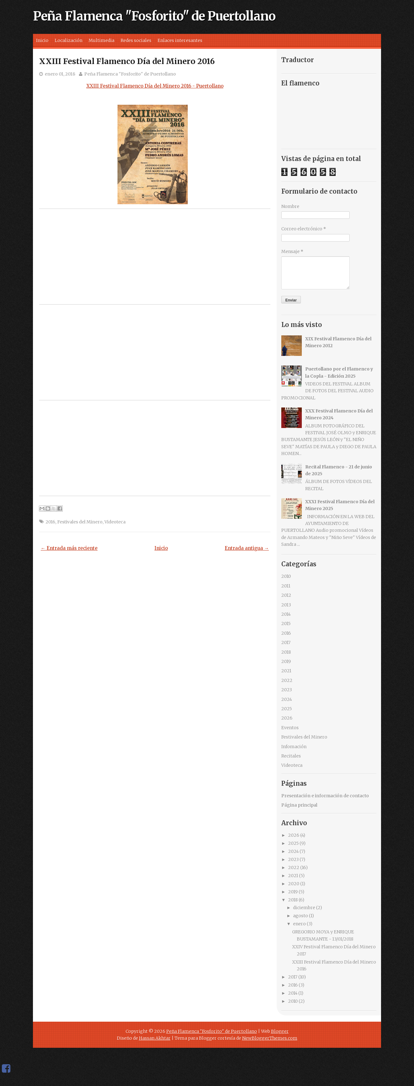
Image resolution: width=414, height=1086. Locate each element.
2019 (286, 661)
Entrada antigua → (247, 548)
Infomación (293, 746)
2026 (286, 718)
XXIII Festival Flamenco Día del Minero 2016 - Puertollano (154, 86)
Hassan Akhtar (155, 1038)
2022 (286, 680)
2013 (286, 605)
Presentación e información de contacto (325, 795)
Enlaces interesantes (180, 40)
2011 (285, 586)
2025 (286, 708)
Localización (68, 40)
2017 (286, 642)
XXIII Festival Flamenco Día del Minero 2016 (127, 61)
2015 (286, 623)
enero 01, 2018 (60, 74)
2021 (286, 671)
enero (299, 924)
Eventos (290, 727)
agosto (300, 915)
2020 (293, 883)
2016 (50, 522)
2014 (286, 614)
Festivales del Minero (80, 522)
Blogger (280, 1031)
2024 (286, 699)
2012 (286, 595)
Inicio (42, 40)
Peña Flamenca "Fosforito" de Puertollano (154, 16)
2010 (286, 576)
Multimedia (101, 40)
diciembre (304, 907)
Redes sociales (136, 40)
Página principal (299, 805)
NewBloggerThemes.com (269, 1038)
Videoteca (115, 522)
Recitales (291, 756)
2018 (286, 652)
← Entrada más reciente (69, 548)
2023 (286, 690)
